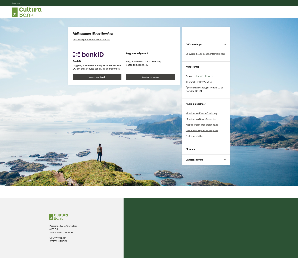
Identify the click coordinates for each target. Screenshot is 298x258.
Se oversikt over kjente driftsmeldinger (205, 53)
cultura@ (198, 76)
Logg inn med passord (150, 77)
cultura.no (208, 76)
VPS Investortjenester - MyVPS (202, 130)
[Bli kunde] (206, 149)
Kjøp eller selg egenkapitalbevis (202, 124)
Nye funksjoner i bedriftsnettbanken (91, 39)
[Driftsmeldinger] (206, 44)
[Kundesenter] (206, 67)
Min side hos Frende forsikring (201, 113)
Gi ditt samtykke (194, 136)
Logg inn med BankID (97, 77)
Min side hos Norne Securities (201, 118)
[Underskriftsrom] (206, 160)
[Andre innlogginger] (206, 104)
